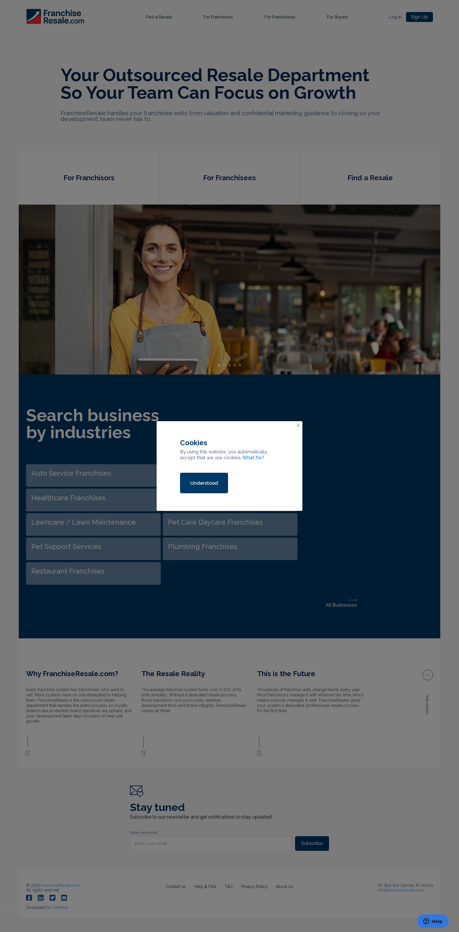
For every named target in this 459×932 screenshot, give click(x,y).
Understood (204, 483)
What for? (253, 457)
